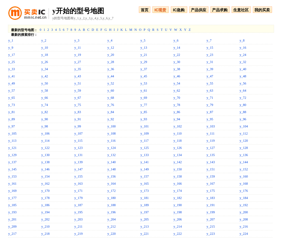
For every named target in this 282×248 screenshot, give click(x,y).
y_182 (177, 198)
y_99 (77, 126)
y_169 (12, 191)
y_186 (45, 205)
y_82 (44, 112)
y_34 (44, 69)
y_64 (243, 90)
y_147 (78, 169)
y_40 (243, 69)
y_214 (177, 226)
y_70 (176, 98)
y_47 (210, 76)
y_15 (210, 48)
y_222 (177, 234)
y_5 (142, 40)
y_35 (77, 69)
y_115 (78, 141)
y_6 (175, 40)
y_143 (211, 162)
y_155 (78, 176)
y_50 (44, 83)
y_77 (143, 105)
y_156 (111, 176)
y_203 (78, 219)
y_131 (78, 155)
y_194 (45, 212)
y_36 (110, 69)
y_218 (45, 234)
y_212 (111, 226)
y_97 (11, 126)
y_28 (110, 62)
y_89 (11, 119)
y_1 (10, 40)
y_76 (110, 105)
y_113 (12, 141)
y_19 (77, 55)
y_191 (211, 205)
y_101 (144, 126)
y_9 (10, 48)
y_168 (244, 184)
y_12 (110, 48)
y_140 (111, 162)
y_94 (176, 119)
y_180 (111, 198)
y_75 (77, 105)
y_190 (177, 205)
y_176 (244, 191)
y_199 (211, 212)
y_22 (176, 55)
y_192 (244, 205)
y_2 (43, 40)
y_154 (45, 176)
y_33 (11, 69)
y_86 (176, 112)
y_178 (45, 198)
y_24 (243, 55)
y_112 (244, 133)
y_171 (78, 191)
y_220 (111, 234)
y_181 (144, 198)
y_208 (244, 219)
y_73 (11, 105)
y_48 (243, 76)
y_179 (78, 198)
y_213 (144, 226)
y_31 (210, 62)
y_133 (144, 155)
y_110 (177, 133)
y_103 (211, 126)
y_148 (111, 169)
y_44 (110, 76)
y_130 (45, 155)
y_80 (243, 105)
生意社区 (241, 10)
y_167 (211, 184)
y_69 (143, 98)
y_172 (111, 191)
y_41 (11, 76)
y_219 (78, 234)
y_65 (11, 98)
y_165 (144, 184)
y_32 (243, 62)
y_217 (12, 234)
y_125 (144, 148)
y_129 (12, 155)
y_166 (177, 184)
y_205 (144, 219)
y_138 (45, 162)
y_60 (110, 90)
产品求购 (219, 10)
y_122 (45, 148)
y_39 (210, 69)
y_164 (111, 184)
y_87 (210, 112)
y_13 (143, 48)
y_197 (144, 212)
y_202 (45, 219)
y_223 (211, 234)
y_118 (177, 141)
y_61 (143, 90)
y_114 (45, 141)
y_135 (211, 155)
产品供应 (198, 10)
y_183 (211, 198)
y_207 (211, 219)
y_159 (211, 176)
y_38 (176, 69)
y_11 (77, 48)
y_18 (44, 55)
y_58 (44, 90)
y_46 (176, 76)
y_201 (12, 219)
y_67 (77, 98)
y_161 (12, 184)
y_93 (143, 119)
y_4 (109, 40)
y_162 (45, 184)
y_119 (211, 141)
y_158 (177, 176)
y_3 (76, 40)
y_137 (12, 162)
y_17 (11, 55)
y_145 (12, 169)
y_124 (111, 148)
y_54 (176, 83)
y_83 (77, 112)
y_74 (44, 105)
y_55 (210, 83)
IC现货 (160, 10)
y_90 (44, 119)
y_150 (177, 169)
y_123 (78, 148)
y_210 (45, 226)
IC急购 (179, 10)
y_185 (12, 205)
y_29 (143, 62)
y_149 (144, 169)
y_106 (45, 133)
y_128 (244, 148)
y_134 (177, 155)
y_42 (44, 76)
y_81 (11, 112)
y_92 (110, 119)
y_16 (243, 48)
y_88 (243, 112)
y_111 (211, 133)
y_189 (144, 205)
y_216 (244, 226)
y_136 (244, 155)
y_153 (12, 176)
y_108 (111, 133)
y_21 (143, 55)
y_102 (177, 126)
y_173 (144, 191)
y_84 (110, 112)
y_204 (111, 219)
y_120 (244, 141)
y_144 (244, 162)
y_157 (144, 176)
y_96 (243, 119)
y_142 (177, 162)
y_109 (144, 133)
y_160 (244, 176)
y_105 (12, 133)
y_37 (143, 69)
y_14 (176, 48)
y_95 (210, 119)
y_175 (211, 191)
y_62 (176, 90)
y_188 (111, 205)
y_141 (144, 162)
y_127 (211, 148)
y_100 (111, 126)
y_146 (45, 169)
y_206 (177, 219)
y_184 (244, 198)
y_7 (209, 40)
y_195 (78, 212)
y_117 (144, 141)
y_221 (144, 234)
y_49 (11, 83)
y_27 (77, 62)
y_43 (77, 76)
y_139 (78, 162)
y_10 (44, 48)
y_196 (111, 212)
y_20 (110, 55)
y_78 (176, 105)
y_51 (77, 83)
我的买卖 (262, 10)
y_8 (242, 40)
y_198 (177, 212)
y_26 (44, 62)
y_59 (77, 90)
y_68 (110, 98)
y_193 (12, 212)
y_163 (78, 184)
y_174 (177, 191)
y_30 (176, 62)
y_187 (78, 205)
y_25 (11, 62)
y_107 (78, 133)
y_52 (110, 83)
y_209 (12, 226)
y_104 (244, 126)
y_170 (45, 191)
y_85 (143, 112)
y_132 (111, 155)
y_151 (211, 169)
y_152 (244, 169)
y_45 (143, 76)
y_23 (210, 55)
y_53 (143, 83)
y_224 (244, 234)
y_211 (78, 226)
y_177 (12, 198)
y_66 (44, 98)
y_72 (243, 98)
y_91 (77, 119)
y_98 (44, 126)
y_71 (210, 98)
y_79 (210, 105)
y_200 (244, 212)
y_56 (243, 83)
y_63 (210, 90)
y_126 (177, 148)
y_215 (211, 226)
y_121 (12, 148)
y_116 (111, 141)
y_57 (11, 90)
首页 (144, 10)
